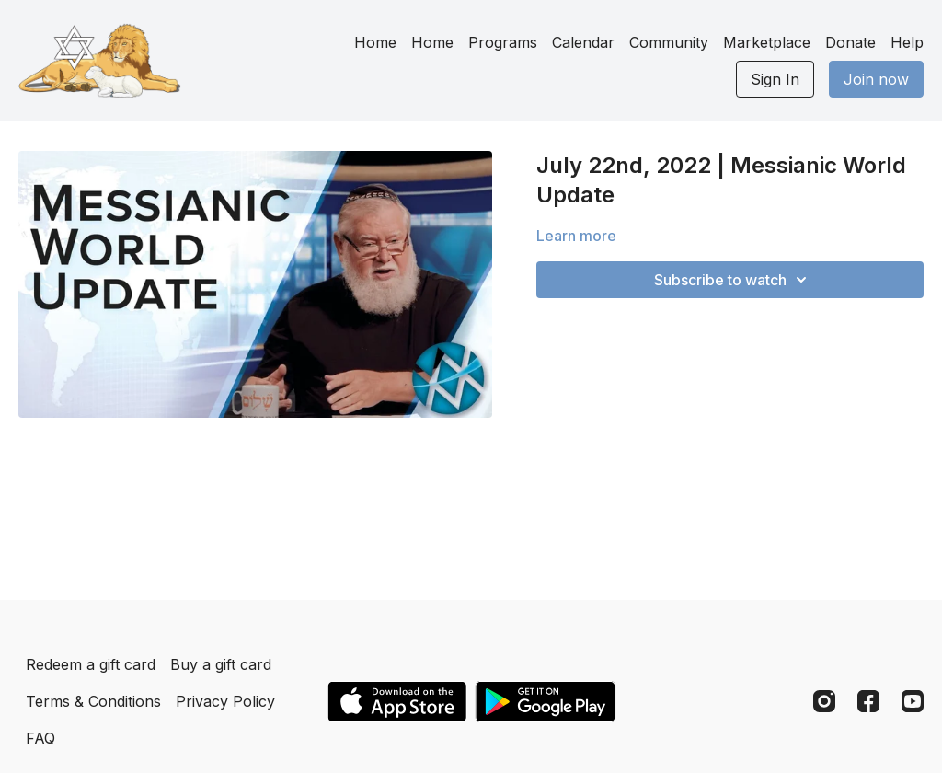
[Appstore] (397, 701)
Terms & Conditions (93, 701)
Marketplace (766, 42)
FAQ (40, 738)
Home (375, 42)
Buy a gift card (220, 664)
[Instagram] (824, 701)
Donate (850, 42)
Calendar (583, 42)
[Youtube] (913, 701)
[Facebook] (868, 701)
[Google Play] (545, 701)
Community (668, 42)
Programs (502, 42)
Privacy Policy (225, 701)
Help (907, 42)
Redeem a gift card (90, 664)
